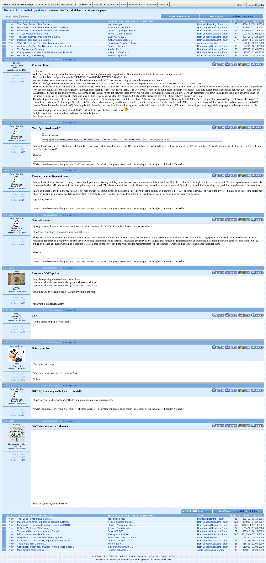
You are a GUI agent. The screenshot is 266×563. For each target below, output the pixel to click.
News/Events (68, 4)
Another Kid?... (115, 49)
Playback (100, 4)
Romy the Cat (17, 126)
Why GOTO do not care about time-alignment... (41, 43)
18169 (22, 332)
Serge (16, 271)
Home (8, 10)
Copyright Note (168, 556)
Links (142, 4)
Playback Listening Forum (210, 24)
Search (152, 4)
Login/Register (256, 5)
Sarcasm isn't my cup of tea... (123, 43)
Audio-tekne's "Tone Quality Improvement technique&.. (44, 46)
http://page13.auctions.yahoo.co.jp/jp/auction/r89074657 (61, 232)
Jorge (16, 313)
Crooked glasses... (117, 46)
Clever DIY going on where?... (123, 30)
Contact (163, 4)
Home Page (96, 556)
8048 (21, 200)
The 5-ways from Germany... (31, 49)
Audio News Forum (207, 43)
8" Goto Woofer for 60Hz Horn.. (33, 33)
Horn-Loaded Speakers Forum (212, 27)
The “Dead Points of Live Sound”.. (34, 24)
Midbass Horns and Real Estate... (34, 40)
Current (53, 4)
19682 (22, 460)
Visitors (113, 4)
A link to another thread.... (120, 27)
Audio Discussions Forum (210, 55)
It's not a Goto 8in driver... (121, 33)
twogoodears (16, 346)
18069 (22, 303)
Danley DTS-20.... (117, 37)
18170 (22, 380)
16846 (22, 81)
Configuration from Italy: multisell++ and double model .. (45, 52)
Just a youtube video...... (120, 40)
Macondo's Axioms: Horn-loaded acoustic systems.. (43, 27)
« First (236, 16)
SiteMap (132, 556)
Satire (124, 4)
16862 (22, 152)
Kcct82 (16, 63)
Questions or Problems (148, 556)
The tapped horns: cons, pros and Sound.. (38, 37)
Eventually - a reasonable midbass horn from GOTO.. (44, 30)
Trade (133, 4)
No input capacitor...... (119, 55)
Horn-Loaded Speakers (29, 10)
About (41, 4)
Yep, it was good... (117, 24)
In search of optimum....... (120, 52)
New (11, 24)
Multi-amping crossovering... (31, 55)
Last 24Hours (110, 556)
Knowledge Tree (69, 59)
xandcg (16, 424)
